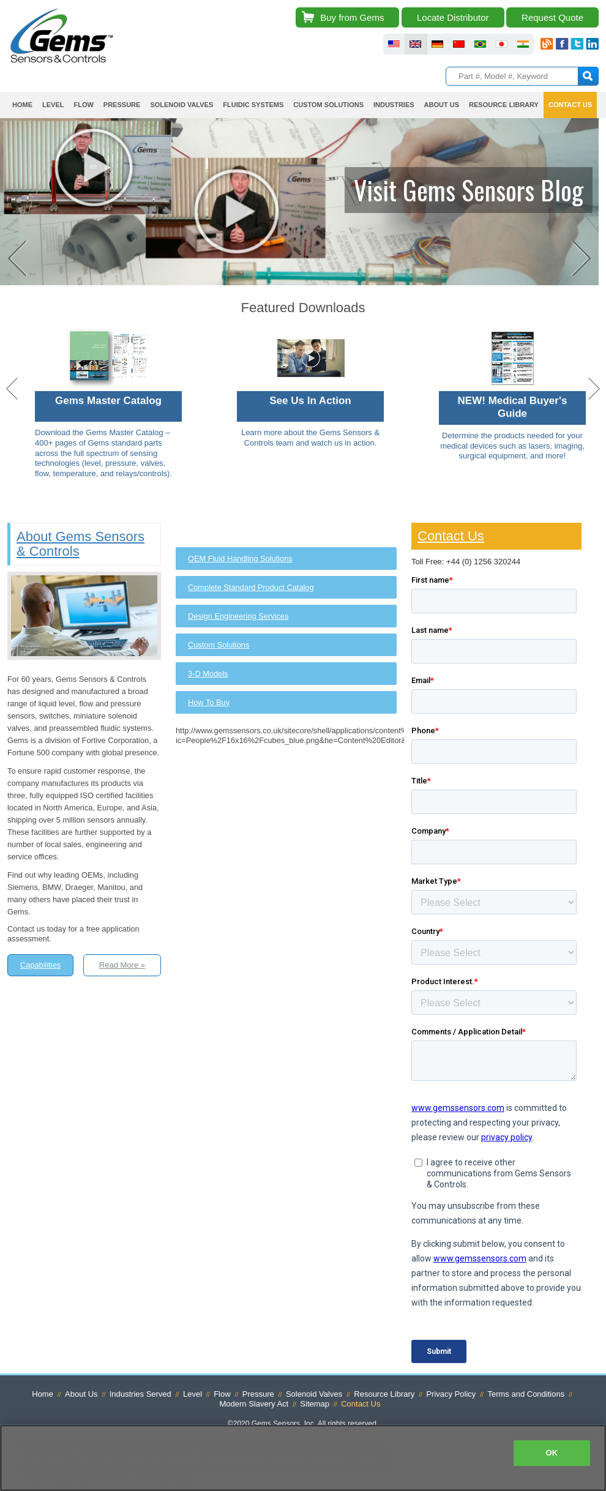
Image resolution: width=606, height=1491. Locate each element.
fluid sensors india (523, 44)
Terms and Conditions (525, 1395)
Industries (393, 104)
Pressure (122, 104)
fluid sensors (394, 44)
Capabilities (40, 967)
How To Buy (209, 704)
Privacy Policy (451, 1395)
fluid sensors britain (415, 44)
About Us (441, 104)
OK (551, 1452)
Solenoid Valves (181, 104)
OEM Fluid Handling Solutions (240, 560)
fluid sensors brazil (480, 44)
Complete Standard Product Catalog (251, 589)
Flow (83, 104)
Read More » (122, 967)
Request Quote (552, 17)
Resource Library (504, 104)
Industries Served (140, 1395)
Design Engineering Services (238, 617)
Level (53, 104)
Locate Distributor (453, 17)
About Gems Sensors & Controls (80, 546)
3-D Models (208, 675)
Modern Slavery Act (254, 1406)
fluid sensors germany (437, 44)
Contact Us (570, 104)
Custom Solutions (328, 104)
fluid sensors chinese (459, 44)
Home (22, 104)
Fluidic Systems (253, 104)
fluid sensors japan (501, 44)
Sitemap (314, 1406)
